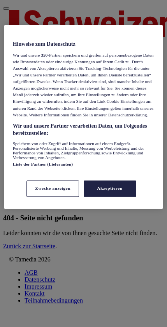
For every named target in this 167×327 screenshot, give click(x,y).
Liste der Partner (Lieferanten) (43, 164)
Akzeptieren (109, 188)
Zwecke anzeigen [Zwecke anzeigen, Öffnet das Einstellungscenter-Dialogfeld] (52, 188)
